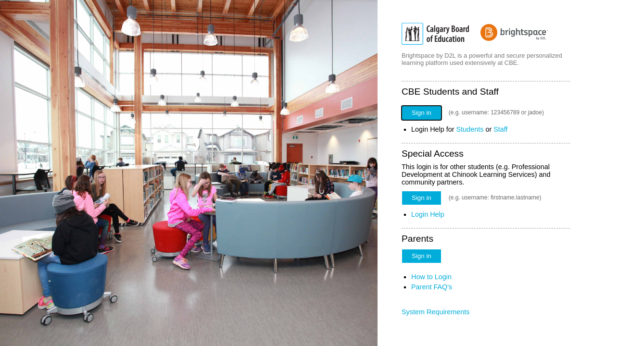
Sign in (421, 112)
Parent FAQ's (431, 287)
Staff (500, 129)
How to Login (431, 277)
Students (470, 129)
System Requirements (436, 312)
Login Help (427, 214)
